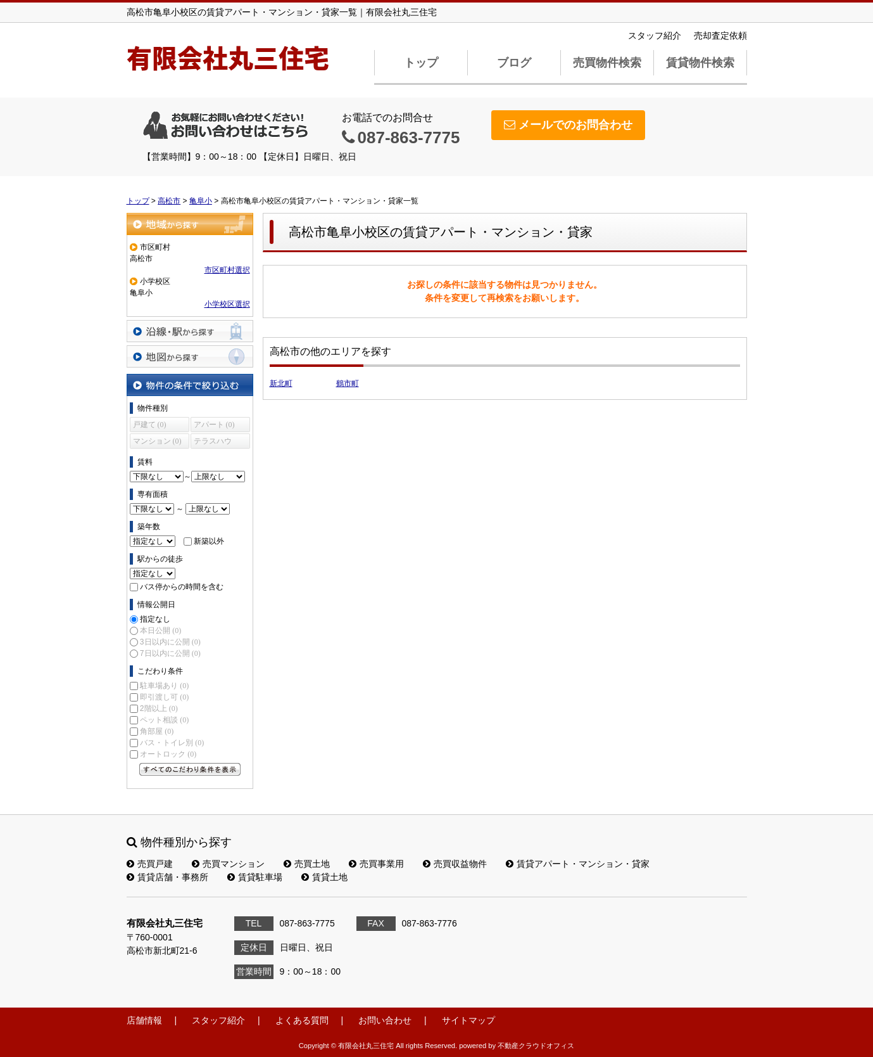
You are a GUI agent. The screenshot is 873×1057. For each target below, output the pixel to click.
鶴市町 (347, 383)
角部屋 (156, 731)
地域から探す (190, 224)
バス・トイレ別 (172, 742)
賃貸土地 (324, 877)
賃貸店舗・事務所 (167, 877)
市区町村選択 (227, 270)
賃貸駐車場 (254, 877)
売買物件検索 (607, 62)
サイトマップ (468, 1020)
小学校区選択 (227, 304)
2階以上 (159, 708)
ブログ (514, 62)
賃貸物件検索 (700, 62)
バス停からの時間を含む (181, 586)
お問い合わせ (384, 1020)
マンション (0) (157, 441)
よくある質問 (302, 1020)
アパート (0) (214, 424)
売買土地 (307, 864)
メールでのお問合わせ (568, 125)
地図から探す (190, 356)
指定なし (155, 619)
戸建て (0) (149, 424)
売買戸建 (150, 864)
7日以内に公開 (170, 653)
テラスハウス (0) (213, 443)
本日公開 (160, 630)
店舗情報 (144, 1020)
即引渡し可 (164, 697)
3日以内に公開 (170, 641)
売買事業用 (376, 864)
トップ (421, 62)
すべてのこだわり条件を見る (190, 769)
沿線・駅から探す (190, 331)
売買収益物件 (455, 864)
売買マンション (228, 864)
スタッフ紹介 (654, 35)
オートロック (168, 754)
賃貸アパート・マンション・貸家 (578, 864)
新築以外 (209, 541)
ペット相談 (164, 719)
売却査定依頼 (720, 35)
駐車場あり (164, 685)
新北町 (281, 383)
